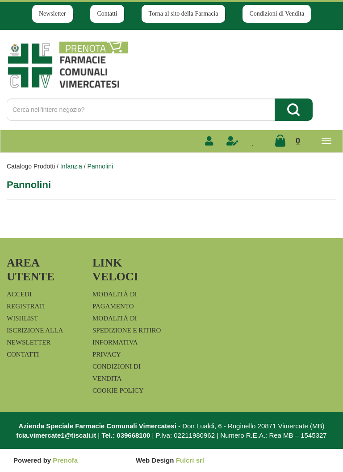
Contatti (107, 13)
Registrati (26, 306)
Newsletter (52, 13)
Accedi (19, 294)
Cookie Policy (118, 390)
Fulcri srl (190, 460)
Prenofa (65, 460)
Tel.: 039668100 (125, 435)
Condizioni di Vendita (276, 13)
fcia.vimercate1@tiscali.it (56, 435)
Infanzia (71, 166)
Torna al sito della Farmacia (183, 13)
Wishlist (22, 318)
